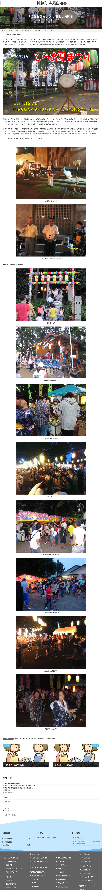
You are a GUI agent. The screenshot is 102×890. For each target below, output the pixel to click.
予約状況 (35, 879)
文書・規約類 (34, 854)
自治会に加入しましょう (14, 868)
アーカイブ (6, 797)
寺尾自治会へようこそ (11, 858)
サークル (59, 854)
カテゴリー (6, 809)
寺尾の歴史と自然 (12, 872)
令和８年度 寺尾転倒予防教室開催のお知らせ (18, 788)
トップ (6, 854)
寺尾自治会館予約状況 (37, 872)
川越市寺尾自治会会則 (39, 858)
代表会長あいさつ (12, 861)
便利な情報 (86, 854)
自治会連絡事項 (11, 884)
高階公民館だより (9, 790)
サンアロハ (62, 865)
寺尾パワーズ (62, 883)
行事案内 (9, 880)
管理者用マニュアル (91, 877)
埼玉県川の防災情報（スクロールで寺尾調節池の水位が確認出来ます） (87, 842)
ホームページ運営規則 (39, 867)
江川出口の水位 (77, 838)
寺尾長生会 (62, 879)
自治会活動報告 (50, 738)
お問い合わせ (86, 866)
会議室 (36, 886)
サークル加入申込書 (65, 858)
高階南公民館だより (9, 792)
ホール (36, 883)
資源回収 (87, 861)
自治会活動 (41, 738)
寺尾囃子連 (18, 738)
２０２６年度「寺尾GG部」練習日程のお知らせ (19, 786)
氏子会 (25, 738)
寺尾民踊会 (32, 738)
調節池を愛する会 (64, 876)
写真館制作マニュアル (92, 880)
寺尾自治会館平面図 (38, 875)
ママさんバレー (63, 886)
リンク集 (87, 858)
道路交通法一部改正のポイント (13, 783)
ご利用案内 (86, 869)
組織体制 (9, 865)
